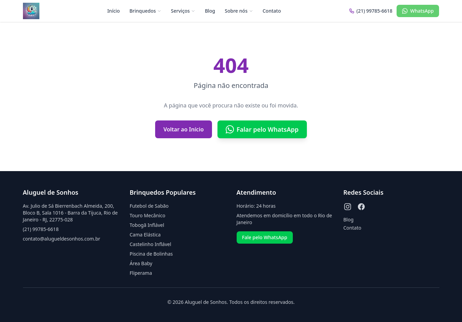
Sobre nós (239, 11)
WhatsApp (418, 11)
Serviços (183, 11)
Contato (272, 11)
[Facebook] (361, 207)
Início (113, 11)
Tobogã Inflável (147, 225)
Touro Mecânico (147, 215)
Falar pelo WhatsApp (262, 129)
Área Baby (141, 263)
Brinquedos (145, 11)
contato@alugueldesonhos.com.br (61, 238)
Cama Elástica (145, 234)
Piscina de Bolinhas (151, 253)
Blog (210, 11)
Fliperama (141, 273)
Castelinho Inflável (150, 244)
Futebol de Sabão (149, 206)
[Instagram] (348, 207)
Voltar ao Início (183, 129)
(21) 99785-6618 (41, 229)
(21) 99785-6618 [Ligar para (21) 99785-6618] (370, 11)
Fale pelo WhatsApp (264, 237)
